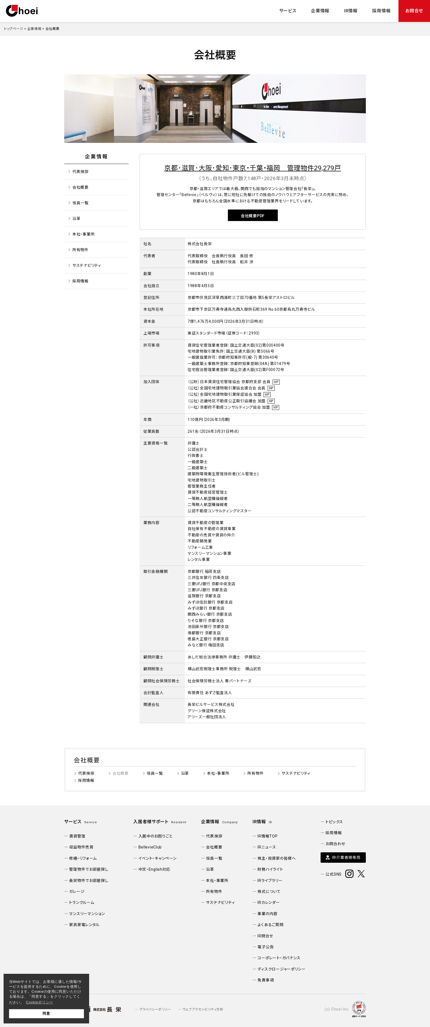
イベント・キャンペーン (157, 858)
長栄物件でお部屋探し (88, 880)
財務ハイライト (270, 869)
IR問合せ (265, 936)
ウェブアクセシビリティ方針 (202, 1009)
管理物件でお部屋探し (88, 869)
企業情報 (320, 10)
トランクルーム (81, 902)
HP (276, 382)
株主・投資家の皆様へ (277, 858)
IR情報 (351, 10)
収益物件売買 (81, 847)
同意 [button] (46, 1013)
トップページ (13, 29)
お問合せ (414, 10)
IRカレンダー (269, 902)
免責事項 (266, 980)
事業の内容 (268, 914)
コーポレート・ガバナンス (279, 958)
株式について (269, 891)
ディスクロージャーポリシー (281, 969)
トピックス (334, 822)
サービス (287, 10)
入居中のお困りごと (155, 836)
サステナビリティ (86, 265)
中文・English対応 (154, 869)
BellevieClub (150, 847)
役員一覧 (80, 203)
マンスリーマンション (87, 914)
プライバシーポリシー (155, 1009)
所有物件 (80, 250)
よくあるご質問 (270, 925)
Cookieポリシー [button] (39, 1002)
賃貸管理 (77, 836)
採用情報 (381, 10)
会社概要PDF (253, 216)
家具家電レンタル (84, 925)
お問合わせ (335, 844)
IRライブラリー (270, 880)
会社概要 (80, 187)
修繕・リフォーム (83, 858)
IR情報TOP (268, 836)
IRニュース (267, 847)
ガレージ (76, 891)
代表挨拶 (80, 171)
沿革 (76, 218)
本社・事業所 (83, 234)
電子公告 (266, 947)
